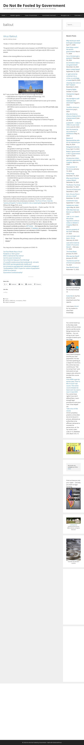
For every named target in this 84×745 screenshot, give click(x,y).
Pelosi (24, 300)
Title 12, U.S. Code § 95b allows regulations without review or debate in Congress (72, 221)
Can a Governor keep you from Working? (16, 260)
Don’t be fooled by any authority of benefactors (72, 131)
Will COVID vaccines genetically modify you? (17, 264)
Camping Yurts (73, 525)
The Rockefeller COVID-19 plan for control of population (21, 268)
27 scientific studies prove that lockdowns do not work (21, 262)
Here (69, 469)
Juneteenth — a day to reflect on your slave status (73, 125)
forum (77, 306)
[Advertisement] (73, 596)
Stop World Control (72, 267)
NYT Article (29, 226)
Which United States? (73, 69)
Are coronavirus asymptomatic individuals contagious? (21, 266)
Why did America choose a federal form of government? (73, 116)
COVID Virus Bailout (9, 270)
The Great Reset (71, 251)
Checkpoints (70, 94)
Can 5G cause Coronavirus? (12, 258)
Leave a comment (10, 302)
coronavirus (19, 300)
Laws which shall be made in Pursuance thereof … (72, 245)
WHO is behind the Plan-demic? (13, 256)
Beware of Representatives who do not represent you (73, 140)
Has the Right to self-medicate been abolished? (73, 101)
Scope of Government (33, 15)
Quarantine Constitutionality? (12, 272)
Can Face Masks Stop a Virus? (12, 252)
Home (5, 15)
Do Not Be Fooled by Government (34, 5)
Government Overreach (50, 15)
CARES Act (12, 300)
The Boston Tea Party (73, 185)
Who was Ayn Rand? (72, 256)
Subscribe (69, 296)
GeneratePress (57, 742)
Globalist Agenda (16, 15)
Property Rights (71, 89)
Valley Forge (70, 173)
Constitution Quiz (72, 201)
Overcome (79, 15)
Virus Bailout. (10, 36)
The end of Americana (73, 189)
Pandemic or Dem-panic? (11, 254)
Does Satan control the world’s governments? (72, 49)
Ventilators (35, 228)
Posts (6, 299)
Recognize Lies (67, 15)
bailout (7, 300)
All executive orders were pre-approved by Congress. (73, 160)
